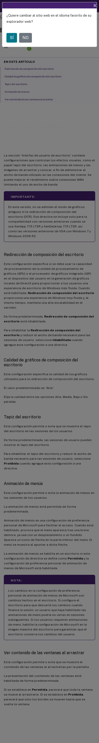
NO (25, 37)
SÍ (12, 37)
